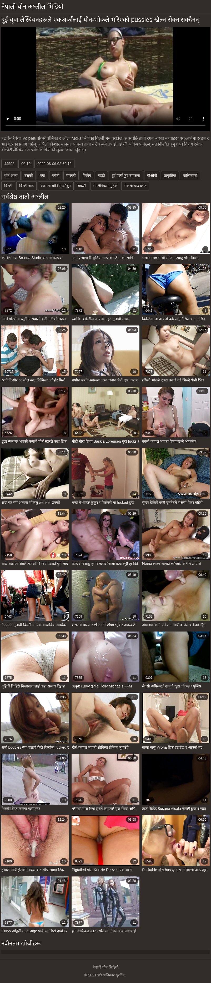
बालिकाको (190, 175)
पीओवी (152, 175)
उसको (28, 175)
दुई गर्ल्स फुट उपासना (126, 175)
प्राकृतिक (170, 175)
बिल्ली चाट (26, 186)
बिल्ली (8, 186)
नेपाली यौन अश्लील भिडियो (32, 6)
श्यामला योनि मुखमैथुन (56, 186)
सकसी (82, 186)
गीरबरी (71, 175)
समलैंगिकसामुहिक (105, 186)
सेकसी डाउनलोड (135, 186)
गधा (42, 175)
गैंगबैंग (87, 175)
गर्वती (55, 175)
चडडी (101, 175)
